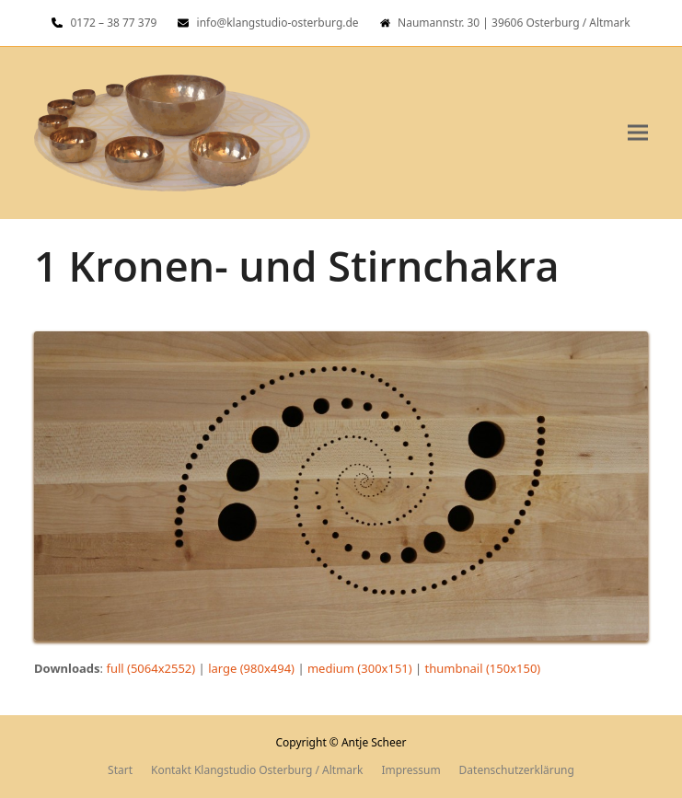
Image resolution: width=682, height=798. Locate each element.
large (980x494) (251, 668)
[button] (638, 133)
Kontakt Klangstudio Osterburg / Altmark (257, 770)
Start (120, 770)
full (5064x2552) (150, 668)
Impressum (410, 770)
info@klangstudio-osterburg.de (278, 22)
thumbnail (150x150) (483, 668)
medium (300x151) (359, 668)
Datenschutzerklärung (516, 770)
